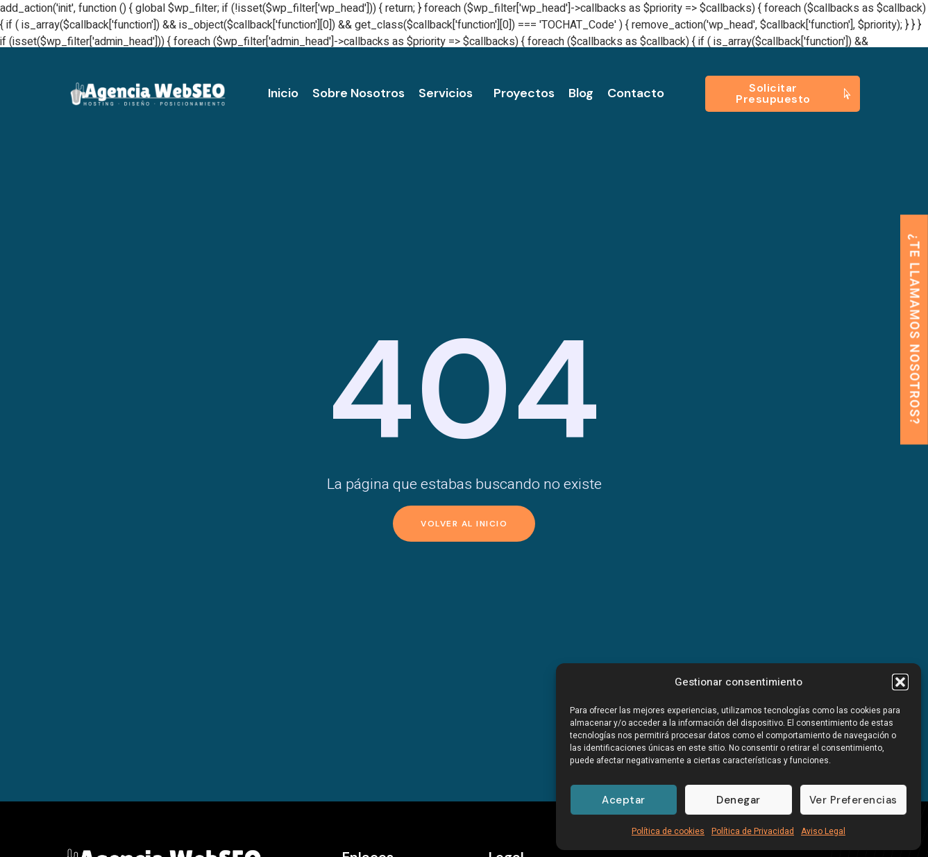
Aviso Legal (823, 831)
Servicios (449, 93)
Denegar (738, 800)
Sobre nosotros (358, 93)
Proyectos (524, 93)
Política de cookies (668, 831)
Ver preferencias (853, 800)
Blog (580, 93)
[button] (900, 682)
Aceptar (624, 800)
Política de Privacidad (752, 831)
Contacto (635, 93)
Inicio (283, 93)
